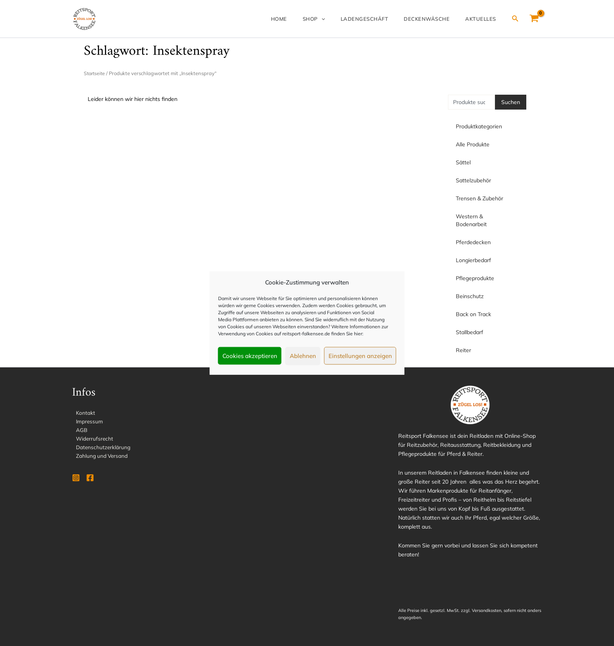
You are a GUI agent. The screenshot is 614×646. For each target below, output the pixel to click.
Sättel (465, 162)
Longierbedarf (475, 260)
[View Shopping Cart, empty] (534, 18)
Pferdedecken (475, 242)
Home (307, 19)
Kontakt (82, 412)
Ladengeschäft (380, 19)
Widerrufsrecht (91, 439)
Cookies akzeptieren (249, 355)
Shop (336, 18)
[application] (343, 18)
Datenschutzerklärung (99, 448)
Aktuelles (483, 19)
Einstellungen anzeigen (360, 355)
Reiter (463, 350)
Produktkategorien (479, 126)
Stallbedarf (469, 332)
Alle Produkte (472, 144)
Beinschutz (470, 296)
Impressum (86, 421)
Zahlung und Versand (98, 457)
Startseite (95, 73)
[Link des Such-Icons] (515, 19)
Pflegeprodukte (477, 278)
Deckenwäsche (436, 19)
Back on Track (473, 314)
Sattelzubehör (475, 180)
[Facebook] (90, 480)
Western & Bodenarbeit (487, 220)
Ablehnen (303, 355)
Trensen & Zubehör (481, 198)
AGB (78, 430)
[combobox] (471, 102)
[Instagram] (76, 480)
